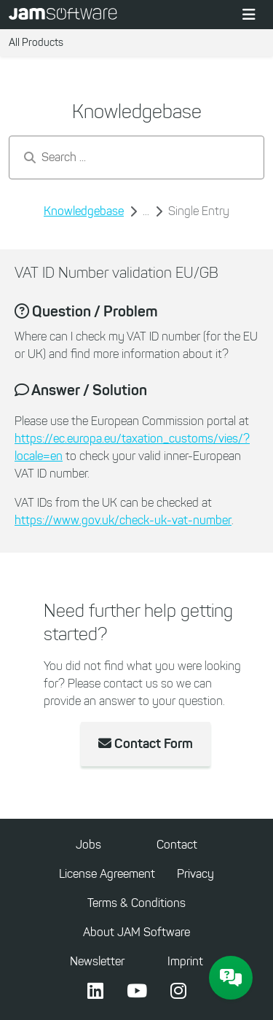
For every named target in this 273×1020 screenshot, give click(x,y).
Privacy (195, 874)
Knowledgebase (84, 211)
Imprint (185, 961)
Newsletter (97, 961)
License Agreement (107, 874)
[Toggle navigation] (249, 14)
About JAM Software (136, 932)
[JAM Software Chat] (231, 978)
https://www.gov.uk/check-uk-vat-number (123, 520)
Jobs (88, 845)
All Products (36, 42)
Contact (177, 845)
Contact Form (145, 744)
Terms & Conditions (136, 903)
